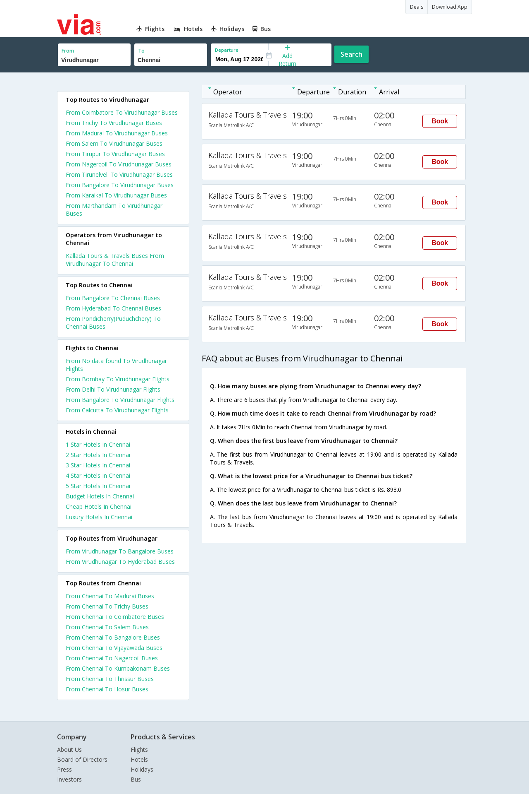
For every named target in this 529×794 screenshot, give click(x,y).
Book (439, 121)
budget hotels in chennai (100, 496)
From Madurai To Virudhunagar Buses (117, 133)
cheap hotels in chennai (98, 506)
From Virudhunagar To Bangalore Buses (120, 551)
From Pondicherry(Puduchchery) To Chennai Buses (113, 322)
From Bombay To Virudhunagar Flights (117, 379)
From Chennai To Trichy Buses (107, 606)
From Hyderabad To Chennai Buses (113, 308)
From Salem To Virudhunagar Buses (114, 143)
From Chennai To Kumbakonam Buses (118, 668)
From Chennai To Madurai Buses (110, 596)
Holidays (142, 769)
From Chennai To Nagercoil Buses (112, 658)
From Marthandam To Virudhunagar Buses (114, 209)
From (68, 50)
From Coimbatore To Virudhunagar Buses (122, 112)
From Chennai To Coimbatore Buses (115, 617)
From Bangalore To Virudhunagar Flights (120, 400)
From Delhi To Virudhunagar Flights (113, 389)
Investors (69, 779)
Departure (226, 50)
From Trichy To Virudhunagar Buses (114, 123)
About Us (69, 749)
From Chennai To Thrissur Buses (110, 679)
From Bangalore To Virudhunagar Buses (120, 185)
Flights (139, 749)
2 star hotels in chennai (98, 455)
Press (64, 769)
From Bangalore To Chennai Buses (113, 298)
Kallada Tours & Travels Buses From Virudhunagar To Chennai (115, 259)
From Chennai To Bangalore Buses (113, 637)
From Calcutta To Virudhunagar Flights (117, 410)
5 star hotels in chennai (98, 486)
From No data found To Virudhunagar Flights (116, 365)
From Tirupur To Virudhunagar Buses (115, 154)
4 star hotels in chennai (98, 475)
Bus (136, 779)
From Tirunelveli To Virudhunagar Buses (119, 174)
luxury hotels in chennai (99, 517)
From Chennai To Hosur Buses (107, 689)
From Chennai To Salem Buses (107, 627)
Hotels (139, 759)
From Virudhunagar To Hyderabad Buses (120, 561)
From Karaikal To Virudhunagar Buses (116, 195)
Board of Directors (82, 759)
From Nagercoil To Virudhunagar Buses (119, 164)
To (141, 50)
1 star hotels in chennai (98, 444)
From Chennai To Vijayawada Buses (114, 648)
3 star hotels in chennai (98, 465)
